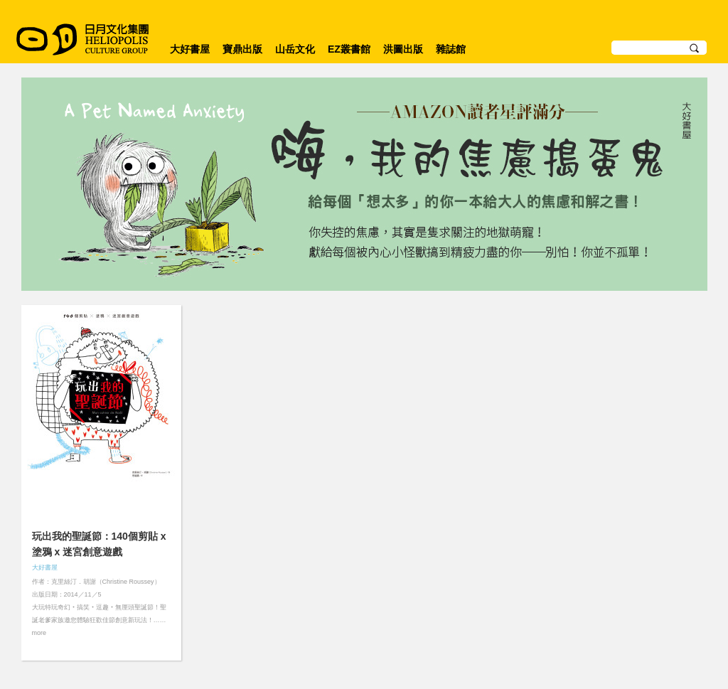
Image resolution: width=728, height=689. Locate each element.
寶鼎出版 (242, 49)
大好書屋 (190, 49)
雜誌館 (451, 49)
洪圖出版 (403, 49)
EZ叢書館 (349, 49)
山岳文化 (295, 49)
